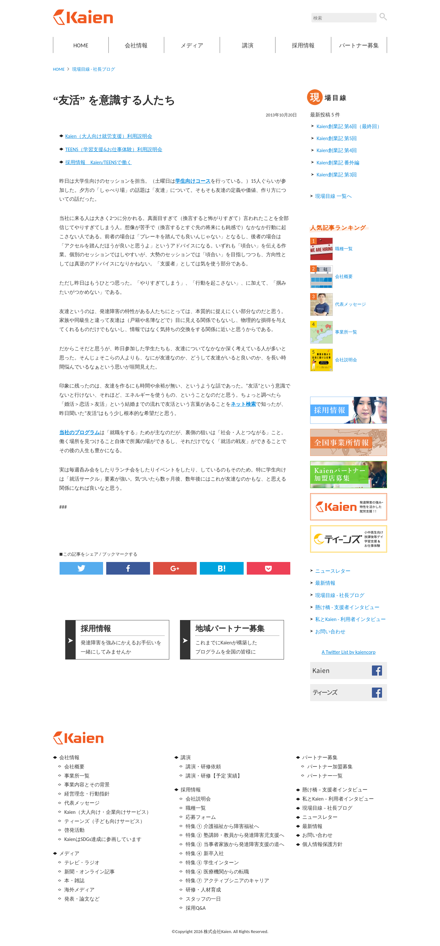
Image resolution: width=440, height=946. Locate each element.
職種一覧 (344, 248)
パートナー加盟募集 (330, 767)
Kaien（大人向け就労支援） (96, 136)
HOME (80, 45)
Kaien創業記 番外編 (338, 163)
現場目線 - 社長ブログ (93, 69)
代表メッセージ (350, 304)
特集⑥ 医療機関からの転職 (217, 872)
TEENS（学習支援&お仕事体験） (101, 149)
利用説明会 (139, 136)
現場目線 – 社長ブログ (327, 808)
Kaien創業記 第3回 (337, 175)
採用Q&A (196, 908)
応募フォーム (201, 817)
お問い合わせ (330, 632)
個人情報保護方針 (322, 844)
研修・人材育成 (203, 890)
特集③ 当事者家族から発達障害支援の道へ (235, 844)
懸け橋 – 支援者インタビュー (335, 790)
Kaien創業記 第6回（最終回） (349, 126)
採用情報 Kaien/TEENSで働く (98, 162)
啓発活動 (74, 830)
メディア (192, 45)
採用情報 (303, 45)
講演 (247, 45)
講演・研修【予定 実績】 (214, 776)
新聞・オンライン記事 (89, 872)
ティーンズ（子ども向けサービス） (104, 821)
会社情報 (136, 45)
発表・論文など (82, 899)
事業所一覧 (346, 332)
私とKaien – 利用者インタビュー (338, 799)
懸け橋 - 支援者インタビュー (347, 607)
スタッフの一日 (203, 899)
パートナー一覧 (325, 776)
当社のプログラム (79, 432)
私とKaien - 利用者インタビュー (350, 619)
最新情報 (325, 583)
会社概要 (344, 276)
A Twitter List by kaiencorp (349, 652)
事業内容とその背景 (87, 785)
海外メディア (79, 890)
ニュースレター (332, 571)
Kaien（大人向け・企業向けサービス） (107, 812)
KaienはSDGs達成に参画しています (103, 839)
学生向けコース (193, 181)
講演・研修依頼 (203, 767)
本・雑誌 (74, 881)
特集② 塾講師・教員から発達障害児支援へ (235, 835)
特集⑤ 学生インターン (212, 863)
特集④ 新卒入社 (205, 853)
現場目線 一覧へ (333, 196)
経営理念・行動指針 (87, 794)
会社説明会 (346, 360)
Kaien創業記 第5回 (337, 138)
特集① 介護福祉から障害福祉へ (222, 826)
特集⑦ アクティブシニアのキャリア (227, 881)
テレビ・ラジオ (82, 863)
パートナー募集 (359, 45)
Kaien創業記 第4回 (337, 150)
